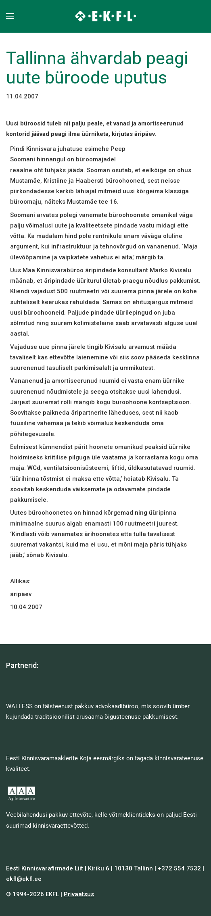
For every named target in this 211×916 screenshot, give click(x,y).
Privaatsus (79, 894)
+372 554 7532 (179, 868)
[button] (10, 16)
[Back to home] (105, 16)
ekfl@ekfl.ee (24, 879)
